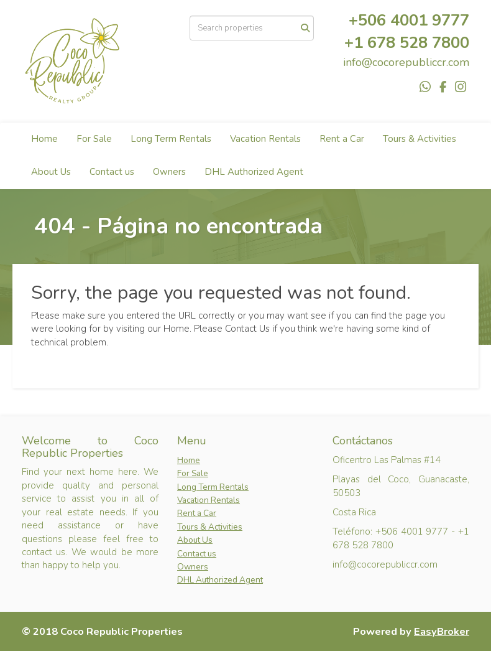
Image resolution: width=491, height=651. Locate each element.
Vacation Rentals (265, 139)
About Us (51, 172)
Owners (169, 172)
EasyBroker (441, 631)
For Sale (94, 139)
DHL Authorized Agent (253, 172)
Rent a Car (341, 139)
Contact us (111, 172)
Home (44, 139)
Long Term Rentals (171, 139)
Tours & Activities (419, 139)
